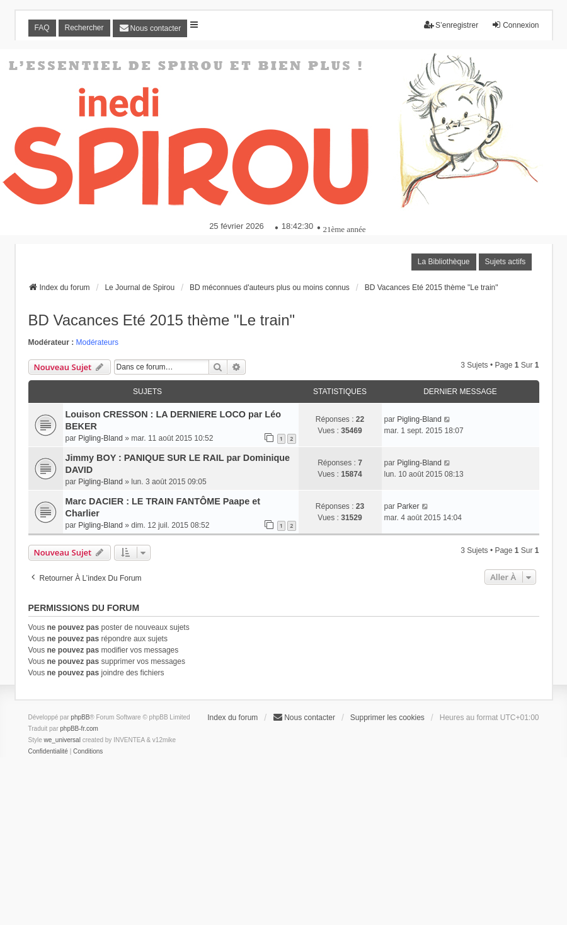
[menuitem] (150, 28)
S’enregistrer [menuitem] (451, 25)
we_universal (62, 739)
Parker (408, 506)
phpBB (80, 717)
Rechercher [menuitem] (84, 27)
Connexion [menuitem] (515, 25)
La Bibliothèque (444, 261)
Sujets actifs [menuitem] (505, 261)
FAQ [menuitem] (42, 27)
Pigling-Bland (100, 438)
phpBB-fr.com (79, 728)
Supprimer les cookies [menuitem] (387, 717)
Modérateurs (97, 342)
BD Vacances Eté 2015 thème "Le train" (161, 320)
